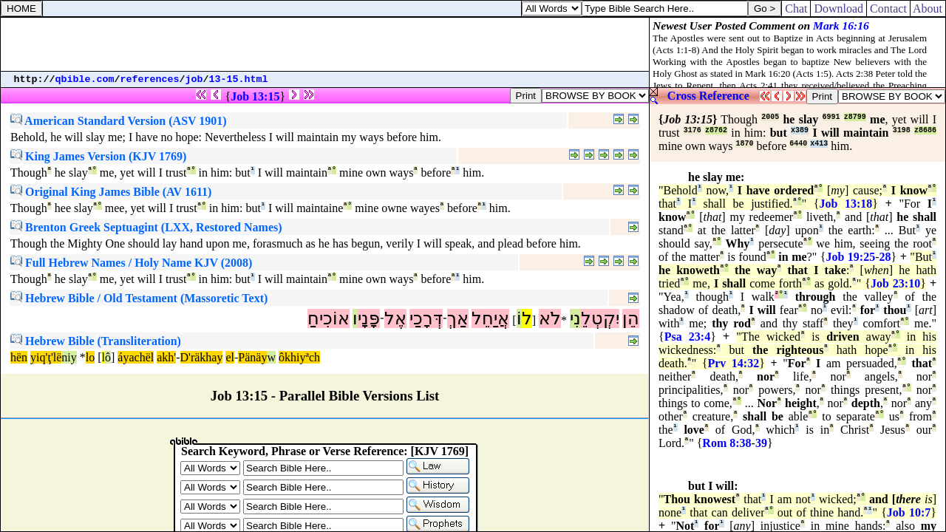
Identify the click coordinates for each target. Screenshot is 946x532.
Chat (796, 8)
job (194, 79)
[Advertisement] (325, 44)
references (150, 79)
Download (838, 8)
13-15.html (238, 79)
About (928, 8)
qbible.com (85, 79)
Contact (888, 8)
